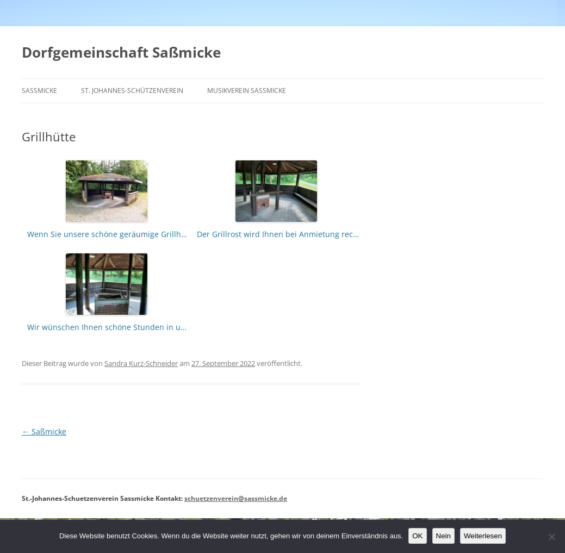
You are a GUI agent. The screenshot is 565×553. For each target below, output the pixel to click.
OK (417, 536)
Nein (443, 536)
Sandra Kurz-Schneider (141, 363)
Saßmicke (39, 90)
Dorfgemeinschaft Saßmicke (121, 52)
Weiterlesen (483, 536)
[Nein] (551, 536)
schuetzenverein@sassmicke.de (235, 498)
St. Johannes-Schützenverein (132, 90)
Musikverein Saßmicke (246, 90)
